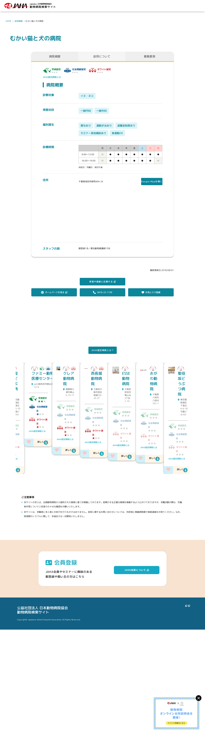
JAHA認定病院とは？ (102, 356)
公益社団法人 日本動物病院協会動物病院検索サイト (42, 715)
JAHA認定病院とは (52, 76)
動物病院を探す (134, 712)
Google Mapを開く (149, 181)
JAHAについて (114, 712)
